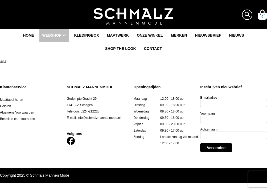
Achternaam (208, 129)
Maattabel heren (11, 100)
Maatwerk (118, 35)
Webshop (54, 35)
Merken (179, 35)
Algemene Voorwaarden (17, 112)
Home (28, 35)
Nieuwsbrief (208, 35)
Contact (153, 48)
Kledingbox (86, 35)
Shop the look (120, 48)
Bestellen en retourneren (17, 119)
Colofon (5, 106)
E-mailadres (208, 97)
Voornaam (207, 113)
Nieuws (236, 35)
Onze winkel (150, 35)
